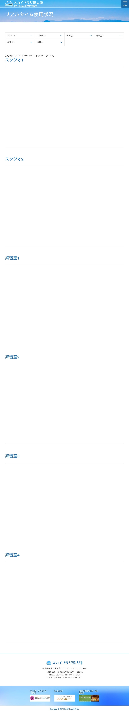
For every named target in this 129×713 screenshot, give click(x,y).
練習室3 (10, 43)
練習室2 (99, 36)
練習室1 (70, 36)
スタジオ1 (12, 36)
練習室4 (40, 43)
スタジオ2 (41, 36)
